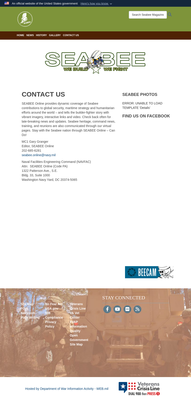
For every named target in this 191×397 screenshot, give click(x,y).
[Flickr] (127, 309)
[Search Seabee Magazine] (148, 15)
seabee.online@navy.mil (39, 155)
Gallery (55, 35)
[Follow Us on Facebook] (107, 309)
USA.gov (51, 308)
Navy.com (28, 313)
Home (20, 35)
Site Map (27, 304)
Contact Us (71, 35)
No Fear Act (54, 304)
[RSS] (137, 309)
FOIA (24, 308)
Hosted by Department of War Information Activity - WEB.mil (66, 389)
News (30, 35)
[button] (97, 3)
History (41, 35)
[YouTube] (117, 309)
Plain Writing (30, 317)
